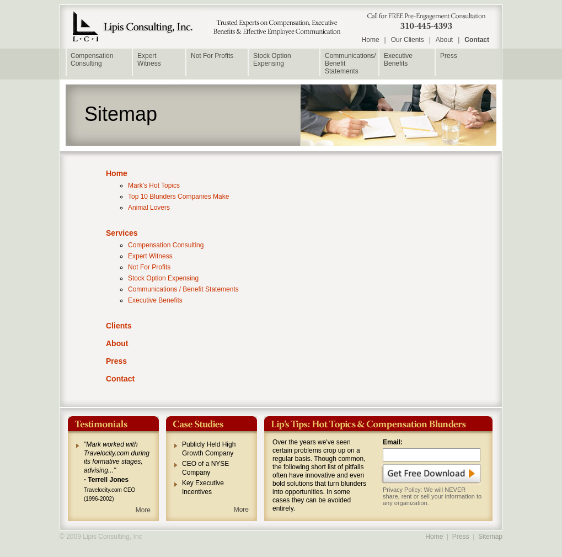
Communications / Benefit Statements (183, 289)
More (143, 510)
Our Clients (407, 40)
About (444, 40)
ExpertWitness (149, 59)
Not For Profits (212, 56)
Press (448, 56)
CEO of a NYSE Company (205, 468)
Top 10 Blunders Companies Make (178, 196)
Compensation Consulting (92, 59)
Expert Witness (150, 256)
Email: (393, 442)
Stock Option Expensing (272, 59)
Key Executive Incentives (203, 487)
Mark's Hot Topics (154, 185)
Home (370, 40)
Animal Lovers (149, 207)
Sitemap (490, 536)
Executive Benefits (398, 59)
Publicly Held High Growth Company (208, 449)
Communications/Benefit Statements (350, 63)
